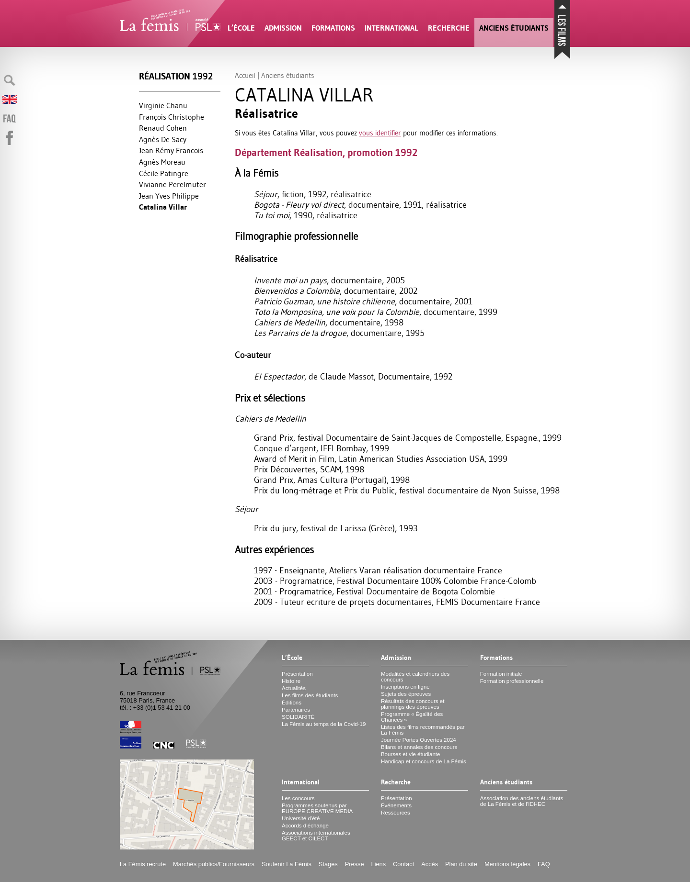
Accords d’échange (305, 825)
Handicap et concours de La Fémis (423, 761)
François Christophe (171, 117)
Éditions (291, 702)
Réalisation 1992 (176, 76)
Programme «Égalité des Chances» (412, 717)
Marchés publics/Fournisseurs (213, 864)
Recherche (449, 28)
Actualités (294, 688)
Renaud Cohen (163, 128)
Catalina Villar (163, 207)
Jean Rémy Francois (171, 150)
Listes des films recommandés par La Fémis (423, 730)
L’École (241, 28)
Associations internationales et (316, 835)
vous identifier (380, 132)
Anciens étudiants (514, 28)
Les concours (298, 798)
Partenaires (296, 710)
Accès (429, 864)
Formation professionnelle (512, 681)
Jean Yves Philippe (169, 196)
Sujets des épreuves (406, 694)
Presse (354, 864)
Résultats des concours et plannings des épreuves (413, 704)
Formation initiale (501, 674)
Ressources (395, 812)
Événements (396, 805)
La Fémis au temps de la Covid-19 (324, 724)
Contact (403, 864)
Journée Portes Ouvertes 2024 (418, 740)
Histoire (291, 681)
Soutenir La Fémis (286, 864)
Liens (378, 864)
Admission (283, 28)
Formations (333, 28)
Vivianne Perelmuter (172, 184)
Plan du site (461, 864)
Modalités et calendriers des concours (415, 676)
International (391, 28)
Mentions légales (507, 864)
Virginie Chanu (163, 105)
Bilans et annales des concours (419, 747)
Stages (328, 864)
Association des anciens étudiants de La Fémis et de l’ (521, 801)
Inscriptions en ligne (405, 687)
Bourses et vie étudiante (410, 754)
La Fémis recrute (143, 864)
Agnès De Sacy (162, 139)
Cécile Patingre (163, 173)
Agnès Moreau (162, 162)
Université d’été (301, 818)
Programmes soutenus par (317, 808)
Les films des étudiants (310, 695)
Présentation (297, 674)
